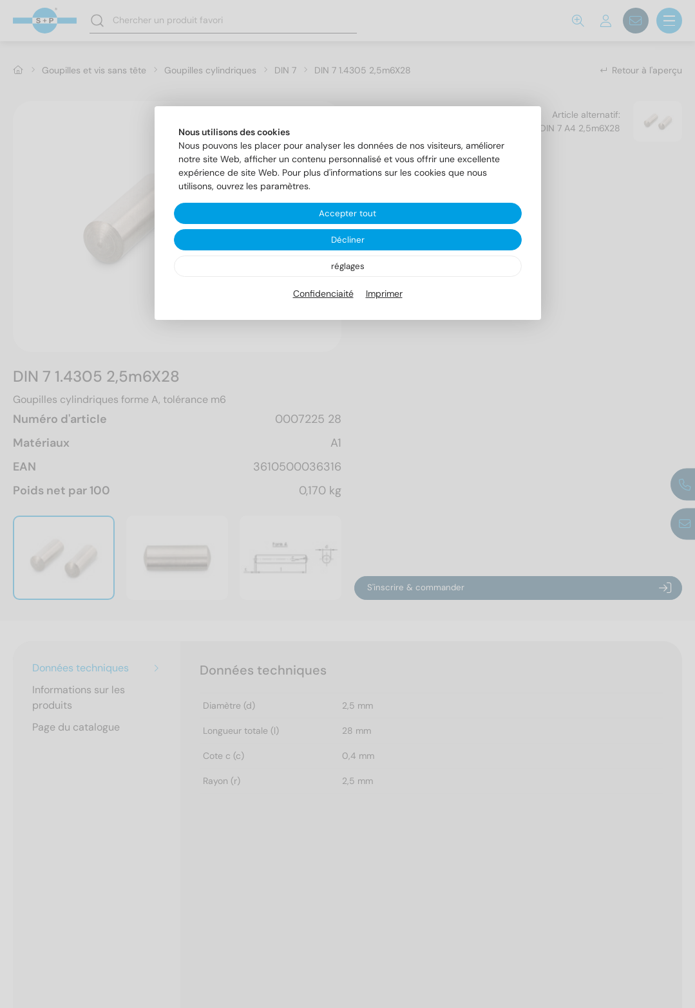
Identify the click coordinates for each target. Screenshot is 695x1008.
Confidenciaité (323, 295)
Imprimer (384, 295)
